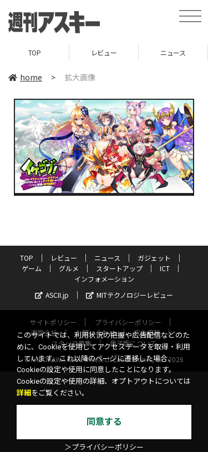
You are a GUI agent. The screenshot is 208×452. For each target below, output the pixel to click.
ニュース (172, 52)
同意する (104, 422)
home (25, 77)
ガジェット (154, 257)
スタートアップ (119, 268)
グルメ (69, 268)
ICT (165, 268)
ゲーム (32, 268)
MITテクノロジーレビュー (129, 294)
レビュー (103, 52)
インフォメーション (104, 278)
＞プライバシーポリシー (104, 447)
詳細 (24, 393)
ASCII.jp (52, 294)
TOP (34, 52)
